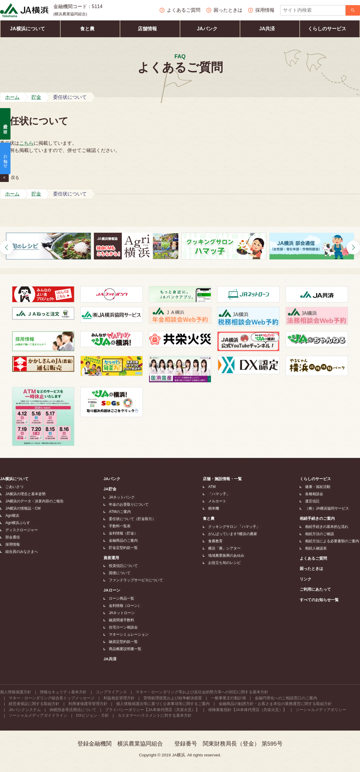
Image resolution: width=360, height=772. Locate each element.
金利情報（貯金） (123, 533)
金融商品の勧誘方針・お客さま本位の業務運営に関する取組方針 (275, 703)
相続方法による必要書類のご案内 (333, 541)
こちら (26, 143)
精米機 (213, 508)
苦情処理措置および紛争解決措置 (172, 698)
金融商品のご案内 (123, 540)
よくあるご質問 (315, 558)
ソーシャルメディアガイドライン (38, 715)
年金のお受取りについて (128, 504)
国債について (119, 573)
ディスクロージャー (20, 530)
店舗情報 (150, 28)
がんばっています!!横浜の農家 (232, 534)
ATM (212, 487)
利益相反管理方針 (119, 698)
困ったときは (313, 568)
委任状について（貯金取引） (132, 519)
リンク (307, 579)
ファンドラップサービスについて (136, 580)
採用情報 (11, 544)
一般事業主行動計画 (228, 698)
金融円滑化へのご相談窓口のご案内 (286, 698)
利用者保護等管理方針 (87, 703)
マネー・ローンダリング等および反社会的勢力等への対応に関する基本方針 (202, 692)
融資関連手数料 (121, 620)
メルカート (217, 501)
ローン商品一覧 (121, 598)
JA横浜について (30, 28)
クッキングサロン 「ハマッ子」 (234, 527)
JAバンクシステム (24, 709)
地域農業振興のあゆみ (226, 555)
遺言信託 (313, 501)
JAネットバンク (121, 497)
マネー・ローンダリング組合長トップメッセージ (51, 698)
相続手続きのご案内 (319, 518)
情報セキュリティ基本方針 (63, 692)
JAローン (112, 590)
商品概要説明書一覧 (125, 649)
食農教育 (215, 541)
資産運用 (112, 558)
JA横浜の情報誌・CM (22, 508)
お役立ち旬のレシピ (224, 563)
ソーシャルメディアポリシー (321, 709)
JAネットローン (121, 613)
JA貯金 (110, 489)
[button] (7, 247)
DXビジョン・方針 (92, 715)
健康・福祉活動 (318, 487)
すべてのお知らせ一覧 (321, 600)
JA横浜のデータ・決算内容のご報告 (33, 501)
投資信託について (123, 566)
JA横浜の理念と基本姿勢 (24, 494)
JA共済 (269, 28)
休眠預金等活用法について (73, 709)
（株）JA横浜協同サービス (328, 508)
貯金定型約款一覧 (123, 548)
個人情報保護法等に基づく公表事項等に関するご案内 (163, 703)
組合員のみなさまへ (20, 551)
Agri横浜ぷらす (16, 523)
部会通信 (11, 537)
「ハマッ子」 (219, 494)
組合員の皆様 (5, 124)
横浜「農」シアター (224, 548)
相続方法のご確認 (320, 534)
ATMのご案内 (119, 512)
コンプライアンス (111, 692)
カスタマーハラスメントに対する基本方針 (155, 715)
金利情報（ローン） (125, 606)
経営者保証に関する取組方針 (34, 703)
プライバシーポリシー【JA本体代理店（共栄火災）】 (152, 709)
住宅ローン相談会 (123, 627)
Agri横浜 (11, 515)
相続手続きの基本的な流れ (327, 527)
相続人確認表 (317, 548)
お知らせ (5, 158)
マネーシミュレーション (128, 634)
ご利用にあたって (317, 589)
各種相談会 (315, 494)
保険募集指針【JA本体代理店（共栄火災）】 (247, 709)
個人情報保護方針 (15, 692)
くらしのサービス (330, 28)
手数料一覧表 (119, 526)
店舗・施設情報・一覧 (223, 479)
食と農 (90, 28)
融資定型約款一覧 (123, 642)
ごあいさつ (13, 487)
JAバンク (210, 28)
